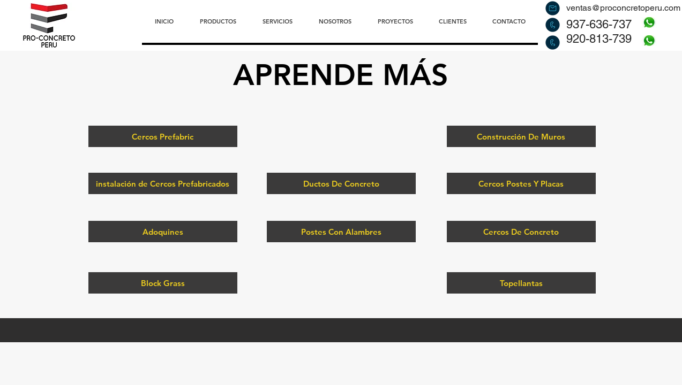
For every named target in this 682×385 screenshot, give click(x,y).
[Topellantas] (521, 283)
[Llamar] (552, 25)
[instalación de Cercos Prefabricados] (162, 183)
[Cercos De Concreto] (521, 231)
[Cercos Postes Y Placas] (521, 183)
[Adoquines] (162, 231)
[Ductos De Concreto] (341, 183)
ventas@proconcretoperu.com (623, 8)
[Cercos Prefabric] (162, 136)
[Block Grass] (162, 283)
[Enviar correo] (552, 8)
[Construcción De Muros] (521, 136)
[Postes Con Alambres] (341, 231)
